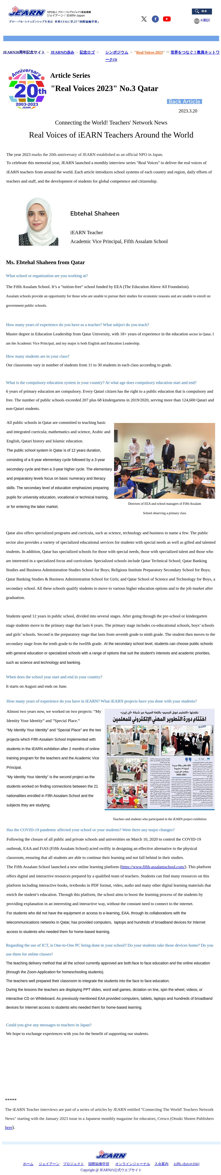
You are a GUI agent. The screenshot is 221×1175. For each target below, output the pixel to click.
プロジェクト (73, 1164)
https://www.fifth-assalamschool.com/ (153, 866)
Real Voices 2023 (149, 52)
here (8, 1127)
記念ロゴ (87, 52)
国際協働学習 (98, 1164)
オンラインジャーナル (132, 1164)
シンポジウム (116, 52)
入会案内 (161, 1164)
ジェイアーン (49, 1164)
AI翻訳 (203, 20)
